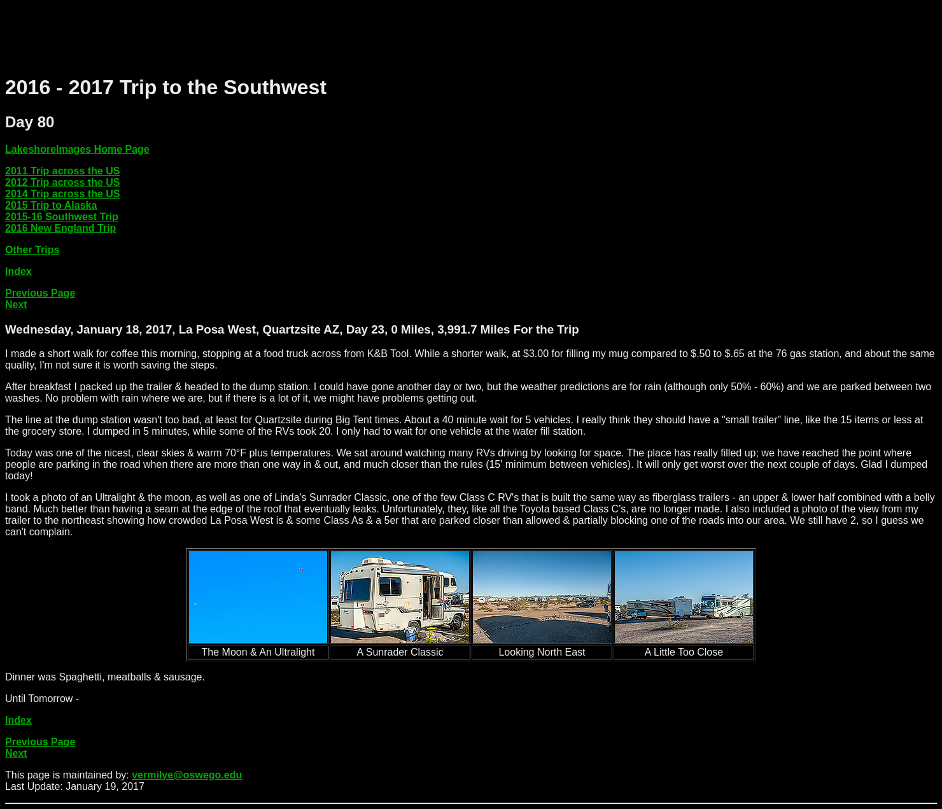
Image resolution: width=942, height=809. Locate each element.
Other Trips (32, 249)
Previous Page (40, 293)
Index (18, 271)
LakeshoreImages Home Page (77, 149)
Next (16, 304)
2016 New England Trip (60, 228)
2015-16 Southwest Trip (61, 216)
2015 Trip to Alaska (51, 205)
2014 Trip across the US (62, 193)
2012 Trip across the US (62, 182)
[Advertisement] (236, 33)
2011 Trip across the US (62, 170)
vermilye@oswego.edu (187, 775)
